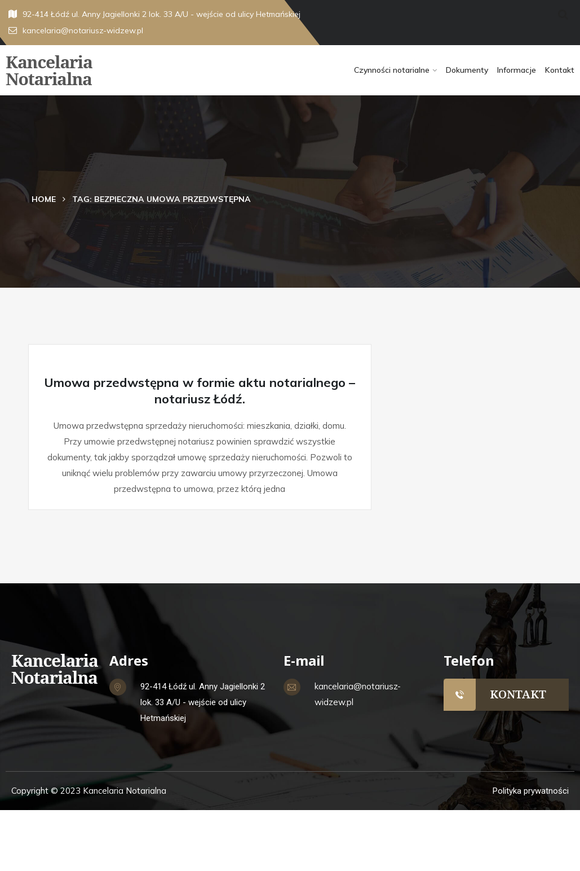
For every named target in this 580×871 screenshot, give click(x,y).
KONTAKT (518, 694)
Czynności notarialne (392, 70)
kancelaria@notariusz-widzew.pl (75, 30)
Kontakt (559, 70)
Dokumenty (467, 70)
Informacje (516, 70)
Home (44, 199)
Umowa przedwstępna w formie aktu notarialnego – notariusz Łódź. (199, 391)
